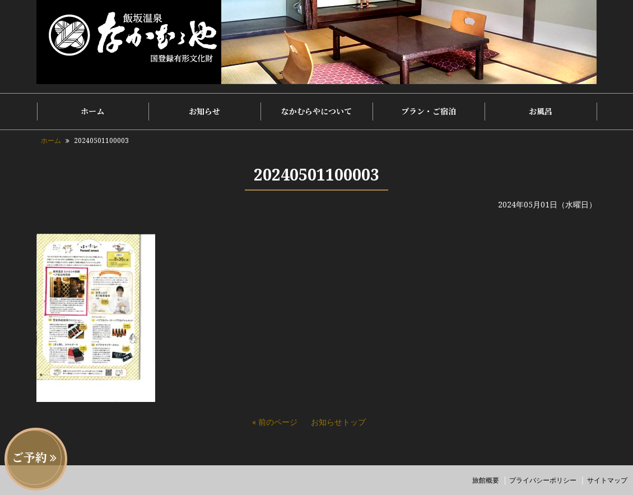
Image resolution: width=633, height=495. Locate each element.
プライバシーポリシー (542, 480)
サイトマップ (607, 480)
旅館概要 (485, 480)
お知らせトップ (338, 422)
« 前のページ (274, 422)
